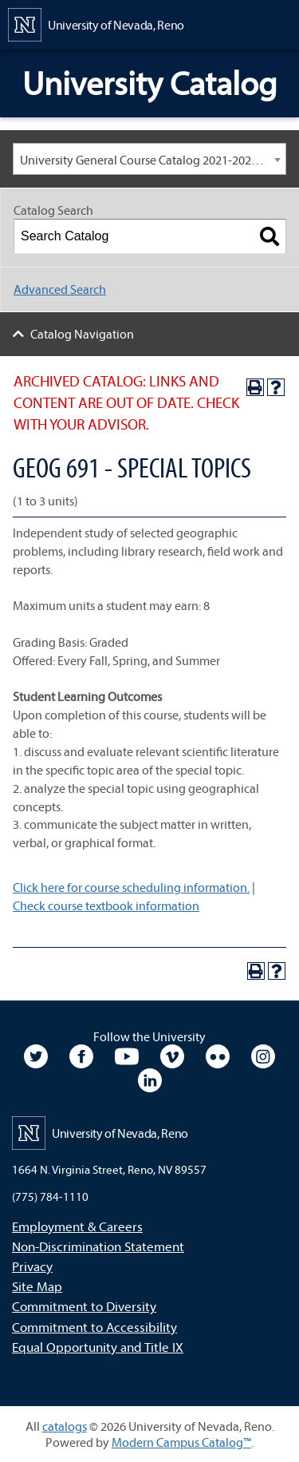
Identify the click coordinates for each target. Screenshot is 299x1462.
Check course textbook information (106, 905)
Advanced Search (60, 289)
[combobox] (149, 159)
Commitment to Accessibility (94, 1326)
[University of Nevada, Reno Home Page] (96, 23)
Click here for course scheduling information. (131, 887)
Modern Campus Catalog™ (181, 1442)
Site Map (37, 1286)
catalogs (64, 1426)
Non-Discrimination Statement (98, 1246)
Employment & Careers (77, 1226)
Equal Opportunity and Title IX (97, 1346)
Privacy (32, 1266)
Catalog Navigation (82, 334)
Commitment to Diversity (84, 1306)
